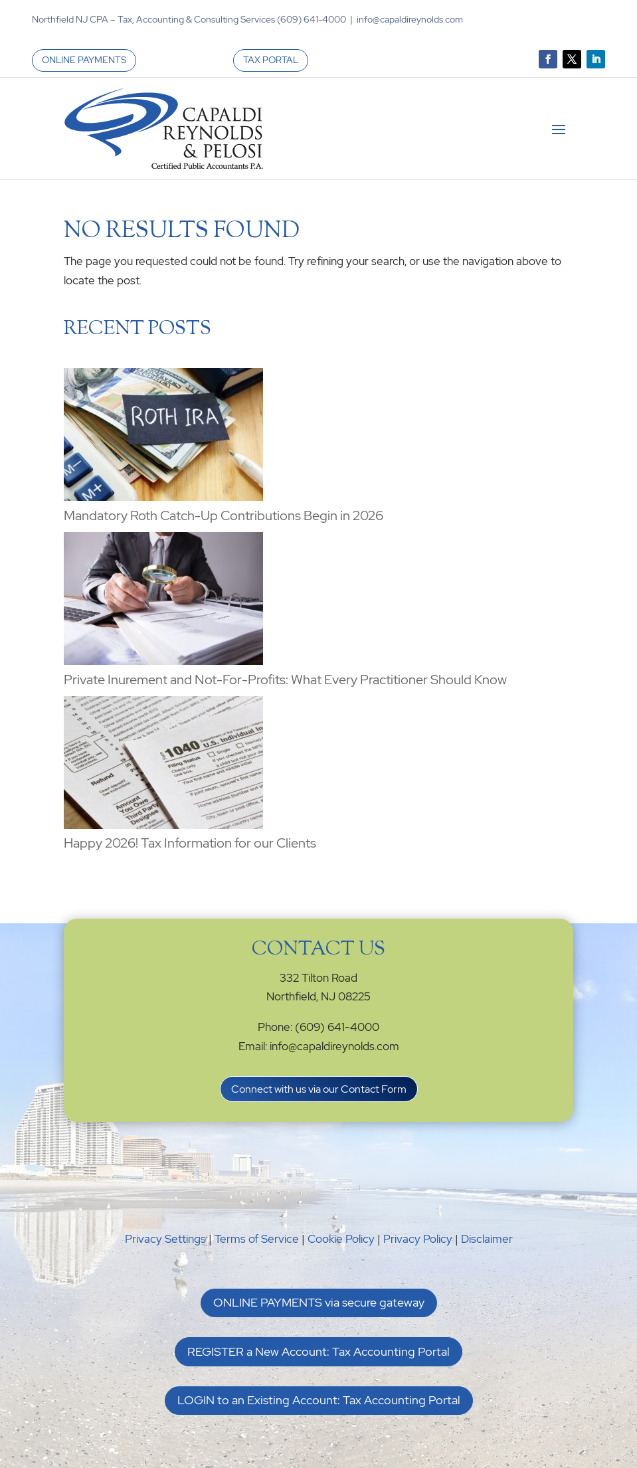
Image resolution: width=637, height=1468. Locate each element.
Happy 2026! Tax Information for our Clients (190, 843)
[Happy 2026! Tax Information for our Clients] (163, 765)
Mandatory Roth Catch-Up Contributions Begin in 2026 (223, 515)
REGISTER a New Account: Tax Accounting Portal (318, 1351)
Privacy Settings (165, 1239)
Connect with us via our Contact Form (319, 1089)
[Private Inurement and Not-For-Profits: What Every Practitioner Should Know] (163, 601)
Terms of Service (257, 1239)
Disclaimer (487, 1239)
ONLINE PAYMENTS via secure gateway (318, 1302)
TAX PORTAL (270, 60)
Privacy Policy (417, 1239)
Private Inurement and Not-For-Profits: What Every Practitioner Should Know (285, 679)
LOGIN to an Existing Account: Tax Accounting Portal (318, 1400)
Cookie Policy (341, 1239)
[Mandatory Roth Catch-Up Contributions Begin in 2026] (163, 437)
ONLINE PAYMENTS (84, 60)
